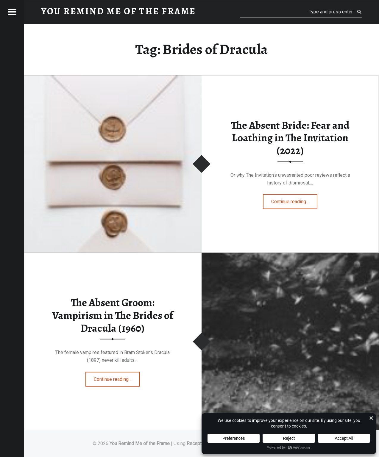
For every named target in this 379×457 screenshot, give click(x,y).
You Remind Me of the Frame (140, 443)
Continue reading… (294, 199)
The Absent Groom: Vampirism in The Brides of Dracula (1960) (112, 315)
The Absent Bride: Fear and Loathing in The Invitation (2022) (290, 137)
